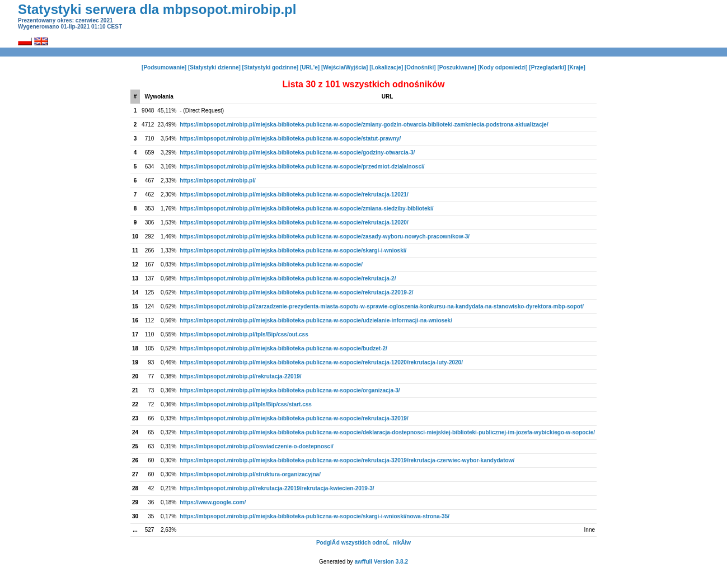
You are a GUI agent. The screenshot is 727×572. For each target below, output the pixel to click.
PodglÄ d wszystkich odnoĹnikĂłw (363, 543)
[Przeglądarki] (547, 67)
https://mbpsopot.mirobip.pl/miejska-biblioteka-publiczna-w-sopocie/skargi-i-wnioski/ (293, 250)
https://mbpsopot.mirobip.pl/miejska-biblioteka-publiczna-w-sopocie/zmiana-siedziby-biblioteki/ (306, 208)
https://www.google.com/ (213, 502)
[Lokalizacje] (386, 67)
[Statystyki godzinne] (270, 67)
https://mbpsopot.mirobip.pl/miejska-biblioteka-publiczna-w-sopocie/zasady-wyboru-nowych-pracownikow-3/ (325, 236)
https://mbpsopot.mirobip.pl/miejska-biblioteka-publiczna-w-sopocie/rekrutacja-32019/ (294, 418)
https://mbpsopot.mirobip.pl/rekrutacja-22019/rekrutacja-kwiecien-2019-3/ (277, 488)
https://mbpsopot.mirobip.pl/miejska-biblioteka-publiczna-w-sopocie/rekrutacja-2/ (288, 278)
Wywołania (158, 96)
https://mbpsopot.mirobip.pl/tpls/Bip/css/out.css (244, 334)
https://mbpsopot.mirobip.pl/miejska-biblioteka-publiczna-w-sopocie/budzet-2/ (283, 348)
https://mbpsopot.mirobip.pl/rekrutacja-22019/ (240, 376)
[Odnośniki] (420, 67)
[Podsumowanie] (164, 67)
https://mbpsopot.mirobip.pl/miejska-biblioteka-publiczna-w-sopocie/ (271, 264)
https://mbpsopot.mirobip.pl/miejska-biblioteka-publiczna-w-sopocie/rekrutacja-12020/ (294, 222)
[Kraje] (576, 67)
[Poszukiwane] (456, 67)
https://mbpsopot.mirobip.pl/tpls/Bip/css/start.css (246, 404)
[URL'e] (310, 67)
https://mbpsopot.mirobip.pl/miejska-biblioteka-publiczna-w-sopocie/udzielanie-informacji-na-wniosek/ (316, 320)
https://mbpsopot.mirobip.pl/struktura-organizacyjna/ (250, 474)
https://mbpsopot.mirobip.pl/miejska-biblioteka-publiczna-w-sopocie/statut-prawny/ (290, 138)
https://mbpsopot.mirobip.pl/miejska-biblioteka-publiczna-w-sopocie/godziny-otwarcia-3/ (297, 152)
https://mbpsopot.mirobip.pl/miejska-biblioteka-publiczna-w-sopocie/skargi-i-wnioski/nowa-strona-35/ (314, 516)
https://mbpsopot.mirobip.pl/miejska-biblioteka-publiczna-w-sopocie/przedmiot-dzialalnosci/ (302, 166)
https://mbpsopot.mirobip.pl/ (218, 180)
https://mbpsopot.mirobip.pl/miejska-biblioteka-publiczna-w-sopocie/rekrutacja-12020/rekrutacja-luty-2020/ (321, 362)
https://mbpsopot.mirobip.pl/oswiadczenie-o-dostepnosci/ (256, 446)
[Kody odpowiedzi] (503, 67)
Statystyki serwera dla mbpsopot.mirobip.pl (157, 9)
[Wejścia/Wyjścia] (344, 67)
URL (387, 96)
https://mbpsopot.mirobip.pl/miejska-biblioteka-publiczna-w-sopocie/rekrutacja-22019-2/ (296, 292)
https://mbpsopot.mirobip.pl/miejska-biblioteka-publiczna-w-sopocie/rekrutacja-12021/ (294, 194)
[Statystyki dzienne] (214, 67)
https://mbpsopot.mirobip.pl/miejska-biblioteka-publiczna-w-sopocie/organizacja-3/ (290, 390)
